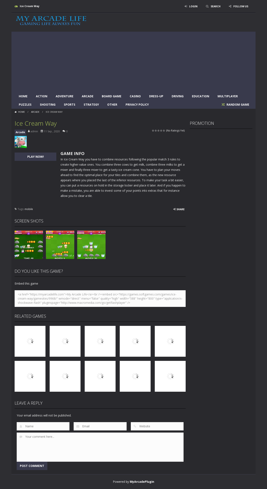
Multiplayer (228, 96)
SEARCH (215, 6)
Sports (69, 104)
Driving (178, 96)
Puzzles (25, 104)
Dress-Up (156, 96)
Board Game (111, 96)
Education (200, 96)
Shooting (47, 104)
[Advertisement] (133, 61)
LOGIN (193, 6)
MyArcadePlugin (142, 482)
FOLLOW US (240, 6)
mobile (29, 209)
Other (112, 104)
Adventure (64, 96)
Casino (135, 96)
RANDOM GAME (237, 104)
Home (23, 96)
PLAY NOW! (35, 157)
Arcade (87, 96)
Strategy (91, 104)
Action (41, 96)
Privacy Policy (137, 104)
